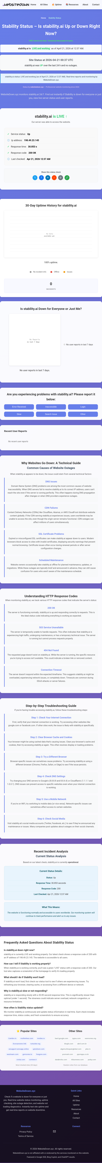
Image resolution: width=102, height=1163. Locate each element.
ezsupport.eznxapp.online (19, 1049)
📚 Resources (72, 4)
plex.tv (88, 1049)
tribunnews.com (77, 1060)
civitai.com (21, 1060)
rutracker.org (35, 1044)
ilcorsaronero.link (19, 1044)
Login (82, 407)
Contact (95, 4)
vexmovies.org (90, 1039)
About (85, 4)
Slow (19, 414)
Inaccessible (51, 407)
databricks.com (61, 1060)
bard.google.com (61, 1039)
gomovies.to (27, 1055)
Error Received (19, 407)
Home (33, 4)
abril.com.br (82, 1044)
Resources (76, 1109)
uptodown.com (39, 1049)
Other (83, 414)
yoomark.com (67, 1055)
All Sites (44, 4)
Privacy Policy (25, 1132)
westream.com (12, 1055)
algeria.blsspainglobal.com (70, 1049)
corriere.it (33, 1060)
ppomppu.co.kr (83, 1055)
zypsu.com (76, 1039)
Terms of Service (25, 1136)
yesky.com (92, 1060)
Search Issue (51, 414)
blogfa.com (68, 1044)
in (48, 178)
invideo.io (41, 1039)
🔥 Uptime (56, 4)
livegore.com (41, 1055)
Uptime (76, 1105)
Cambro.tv (12, 1039)
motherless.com (26, 1039)
